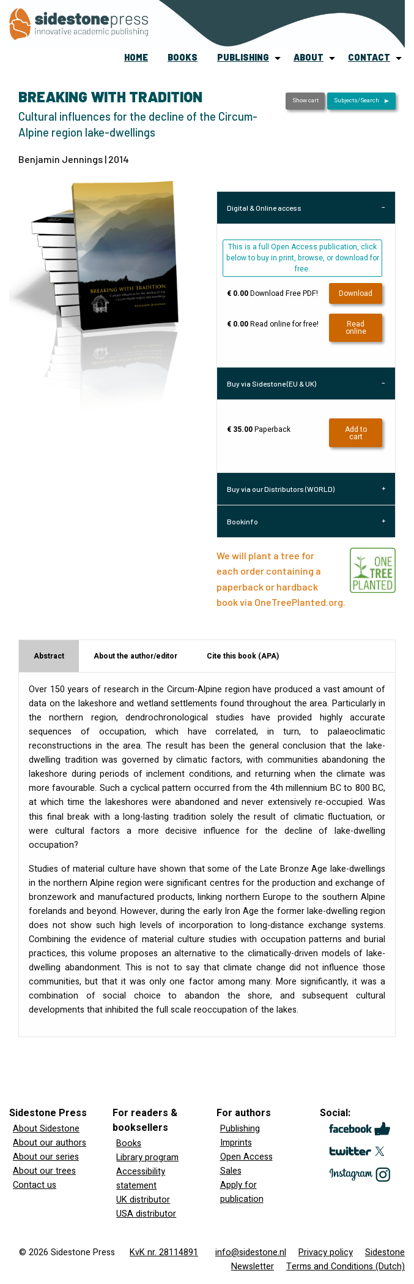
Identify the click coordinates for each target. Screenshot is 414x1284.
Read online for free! (273, 324)
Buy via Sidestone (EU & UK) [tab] (271, 383)
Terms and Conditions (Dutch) (345, 1266)
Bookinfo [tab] (242, 521)
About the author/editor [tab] (135, 656)
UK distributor (143, 1199)
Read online (356, 328)
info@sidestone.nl (250, 1252)
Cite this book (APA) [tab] (243, 656)
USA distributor (146, 1213)
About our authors (49, 1142)
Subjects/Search (356, 100)
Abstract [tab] (49, 656)
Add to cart (356, 433)
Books (128, 1143)
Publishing (240, 1128)
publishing (243, 57)
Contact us (34, 1185)
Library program (147, 1157)
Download (355, 293)
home (136, 57)
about (308, 57)
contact (369, 57)
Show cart (305, 100)
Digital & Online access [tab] (264, 207)
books (183, 57)
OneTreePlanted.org (298, 602)
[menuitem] (136, 58)
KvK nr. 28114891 (164, 1252)
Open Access (246, 1156)
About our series (46, 1156)
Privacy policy (325, 1252)
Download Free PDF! (272, 293)
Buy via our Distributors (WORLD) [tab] (281, 489)
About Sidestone (46, 1128)
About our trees (44, 1171)
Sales (231, 1171)
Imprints (236, 1142)
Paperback (258, 429)
